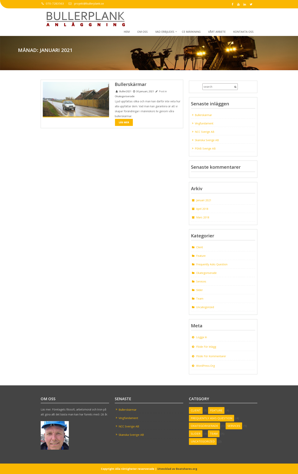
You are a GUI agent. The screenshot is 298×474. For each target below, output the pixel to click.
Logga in (201, 337)
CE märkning (191, 31)
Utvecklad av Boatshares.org (177, 468)
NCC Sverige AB (204, 131)
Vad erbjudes (164, 31)
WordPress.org (205, 365)
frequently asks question (211, 264)
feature (201, 256)
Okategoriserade (125, 96)
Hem (127, 31)
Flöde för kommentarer (211, 356)
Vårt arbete (217, 31)
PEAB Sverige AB (205, 148)
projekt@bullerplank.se (86, 3)
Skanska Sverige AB (207, 140)
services (201, 281)
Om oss (142, 31)
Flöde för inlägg (206, 346)
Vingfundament (204, 123)
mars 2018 (202, 217)
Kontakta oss (243, 31)
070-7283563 (53, 3)
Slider (199, 290)
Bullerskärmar (203, 115)
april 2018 (202, 208)
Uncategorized (205, 307)
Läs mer (124, 122)
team (199, 298)
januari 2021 (203, 200)
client (199, 247)
